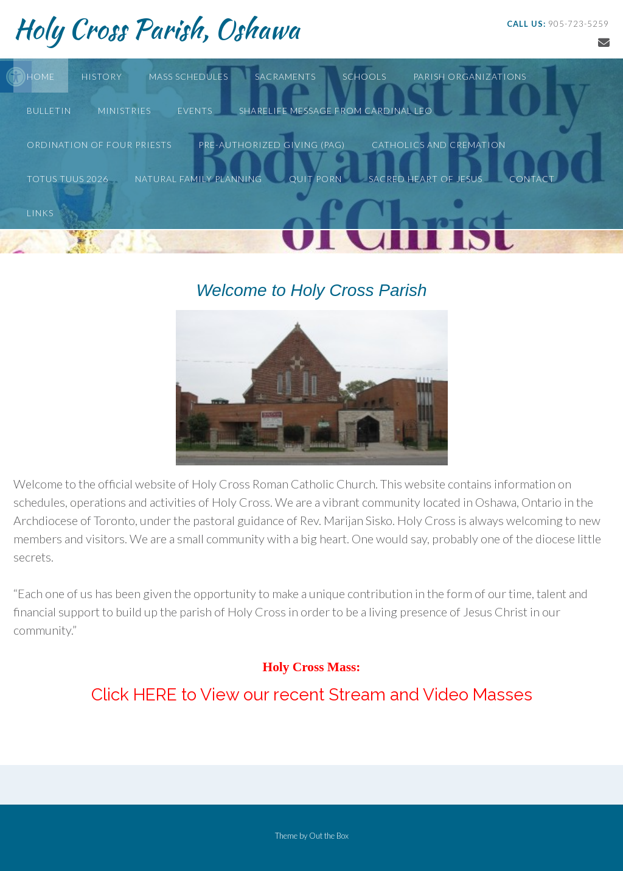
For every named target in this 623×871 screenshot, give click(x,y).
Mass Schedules (188, 76)
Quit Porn (315, 179)
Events (195, 110)
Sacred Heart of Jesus (425, 179)
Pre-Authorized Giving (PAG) (271, 144)
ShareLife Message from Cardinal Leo (336, 110)
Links (40, 213)
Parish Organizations (469, 76)
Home (41, 76)
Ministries (124, 110)
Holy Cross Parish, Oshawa (156, 28)
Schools (364, 76)
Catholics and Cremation (439, 144)
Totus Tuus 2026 (67, 179)
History (102, 76)
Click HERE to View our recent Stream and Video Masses (311, 695)
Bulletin (49, 110)
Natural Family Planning (198, 179)
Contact (532, 179)
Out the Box (329, 836)
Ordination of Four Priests (99, 144)
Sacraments (285, 76)
